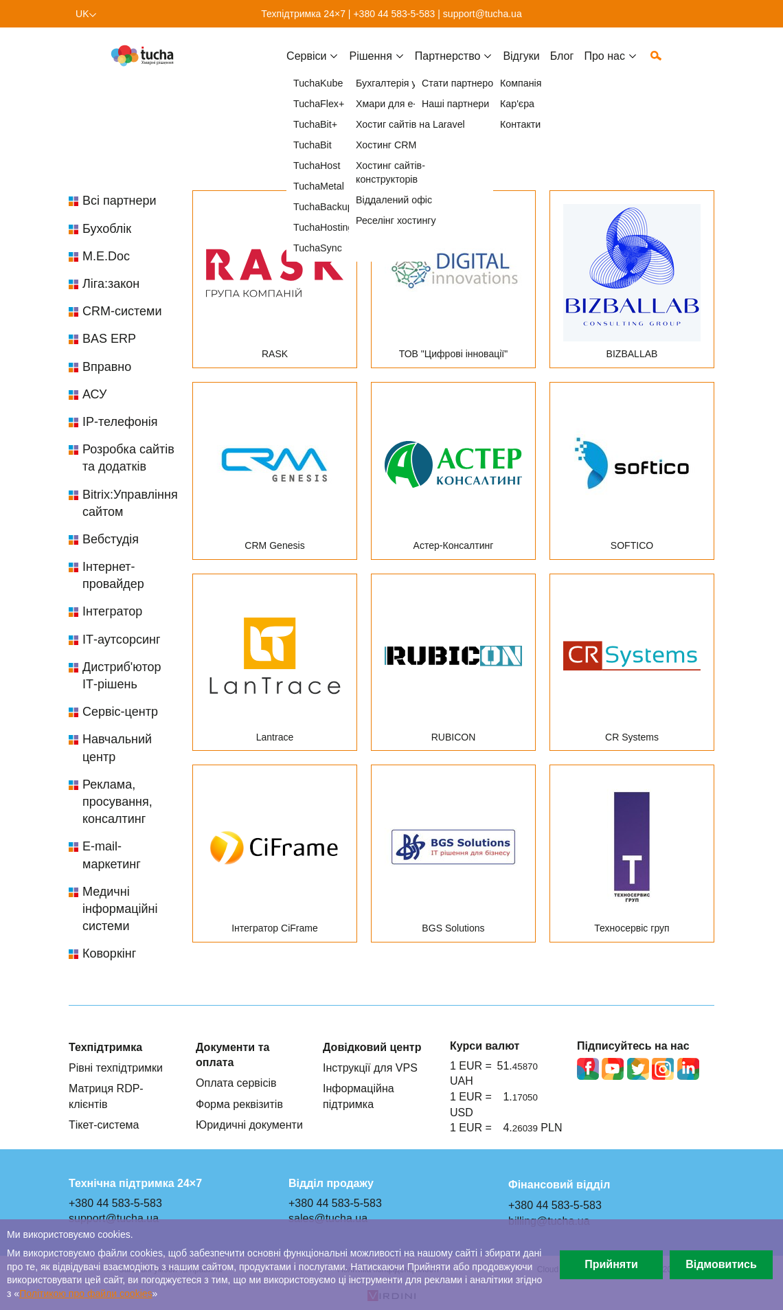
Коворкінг (109, 953)
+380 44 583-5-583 (394, 13)
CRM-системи (122, 311)
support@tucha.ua (482, 13)
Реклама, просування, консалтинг (117, 802)
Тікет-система (104, 1124)
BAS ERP (109, 339)
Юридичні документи (249, 1124)
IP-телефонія (119, 422)
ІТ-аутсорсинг (121, 639)
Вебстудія (110, 539)
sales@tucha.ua (327, 1218)
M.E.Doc (106, 256)
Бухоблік (106, 229)
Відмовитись (721, 1264)
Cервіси (306, 66)
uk (82, 13)
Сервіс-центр (120, 712)
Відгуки (521, 66)
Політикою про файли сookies (85, 1293)
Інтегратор (112, 611)
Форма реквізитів (239, 1104)
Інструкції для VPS (370, 1067)
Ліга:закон (110, 284)
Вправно (106, 367)
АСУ (94, 394)
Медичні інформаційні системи (119, 909)
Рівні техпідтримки (116, 1067)
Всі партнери (119, 200)
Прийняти (611, 1264)
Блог (562, 66)
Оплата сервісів (236, 1082)
